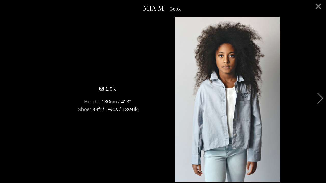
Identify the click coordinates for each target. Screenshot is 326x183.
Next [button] (320, 98)
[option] (163, 99)
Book (175, 9)
